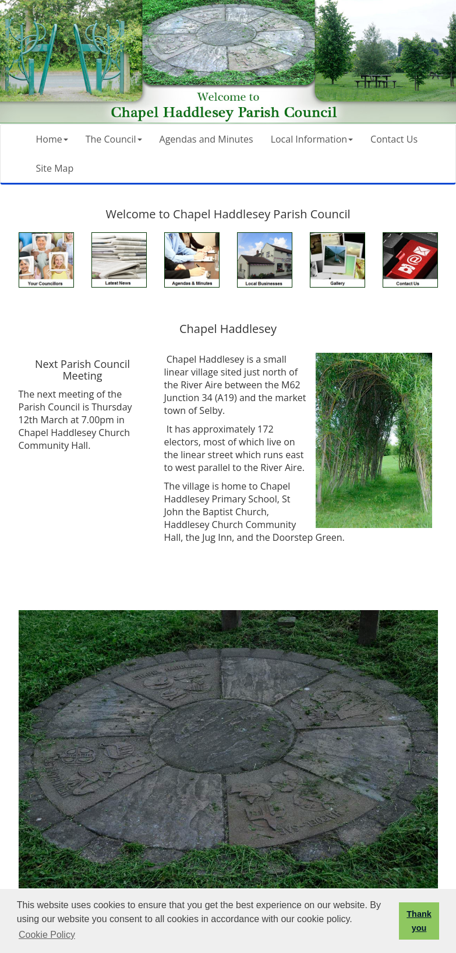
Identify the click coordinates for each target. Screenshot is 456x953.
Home (52, 139)
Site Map (55, 168)
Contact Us (394, 139)
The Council (114, 139)
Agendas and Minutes (206, 139)
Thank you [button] (418, 921)
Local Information (312, 139)
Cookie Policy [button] (47, 935)
